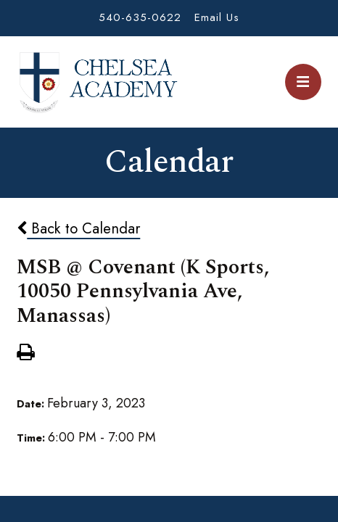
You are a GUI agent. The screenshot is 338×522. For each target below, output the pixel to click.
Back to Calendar (78, 228)
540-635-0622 (140, 17)
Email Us (216, 17)
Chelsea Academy (97, 82)
